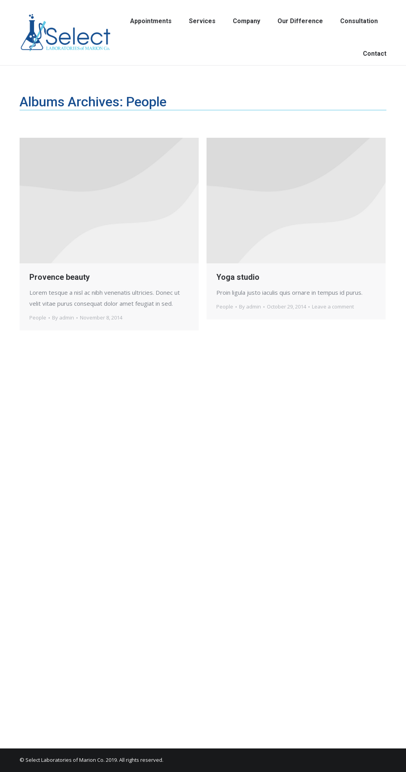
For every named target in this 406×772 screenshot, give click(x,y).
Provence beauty (59, 277)
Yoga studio (237, 277)
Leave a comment (333, 306)
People (37, 317)
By (63, 317)
